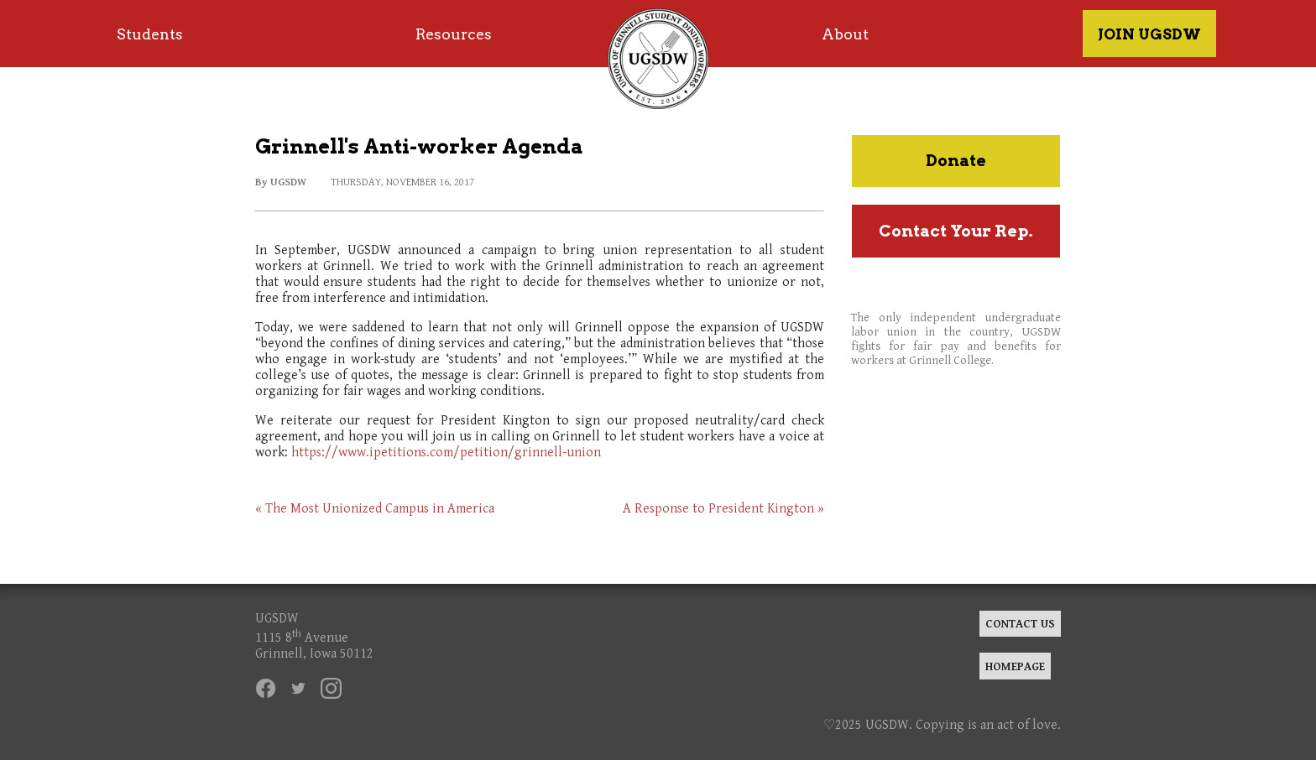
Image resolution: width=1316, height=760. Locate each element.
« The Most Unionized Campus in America (374, 509)
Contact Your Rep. (956, 231)
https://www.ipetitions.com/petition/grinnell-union (446, 453)
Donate (956, 160)
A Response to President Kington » (723, 509)
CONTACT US (1020, 624)
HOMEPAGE (1015, 666)
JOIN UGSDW (1149, 34)
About (845, 34)
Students (150, 34)
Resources (453, 34)
